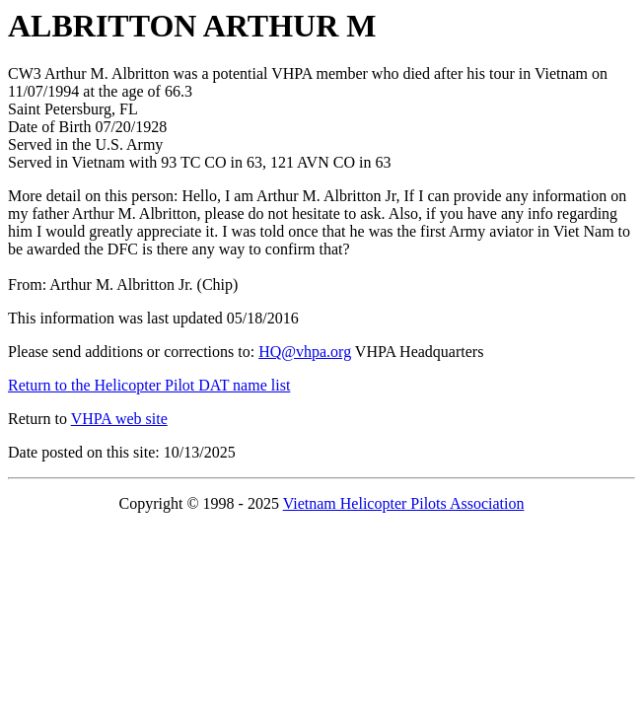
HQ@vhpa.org (304, 351)
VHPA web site (119, 418)
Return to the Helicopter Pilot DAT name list (149, 385)
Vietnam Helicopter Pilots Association (404, 503)
